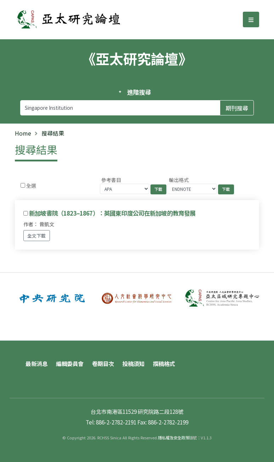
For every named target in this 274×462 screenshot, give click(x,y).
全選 (31, 185)
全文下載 (36, 235)
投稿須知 (133, 363)
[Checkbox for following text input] (23, 185)
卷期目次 (103, 363)
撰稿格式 (164, 363)
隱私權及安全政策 (173, 437)
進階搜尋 (139, 92)
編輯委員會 (70, 363)
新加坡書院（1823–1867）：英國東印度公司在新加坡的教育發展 (112, 213)
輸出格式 (179, 179)
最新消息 (36, 363)
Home (23, 133)
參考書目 (111, 179)
